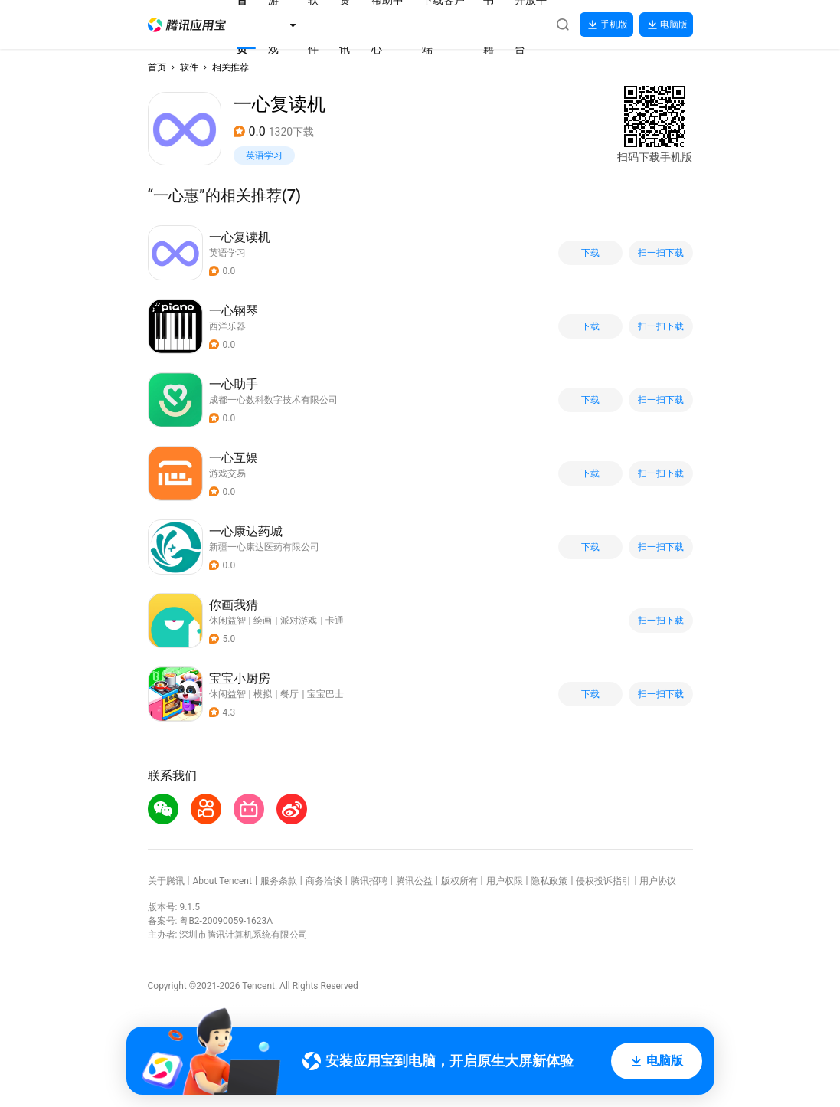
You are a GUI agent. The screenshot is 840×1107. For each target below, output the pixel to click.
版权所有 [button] (459, 881)
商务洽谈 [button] (324, 881)
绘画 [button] (262, 620)
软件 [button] (189, 67)
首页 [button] (157, 67)
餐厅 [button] (289, 694)
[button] (187, 25)
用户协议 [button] (657, 881)
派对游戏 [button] (298, 620)
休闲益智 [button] (227, 620)
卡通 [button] (334, 620)
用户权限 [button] (504, 881)
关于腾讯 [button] (166, 881)
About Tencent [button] (221, 881)
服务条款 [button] (278, 881)
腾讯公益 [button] (414, 881)
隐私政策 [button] (549, 881)
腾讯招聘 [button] (369, 881)
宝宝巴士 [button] (325, 694)
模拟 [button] (262, 694)
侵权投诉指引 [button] (603, 881)
